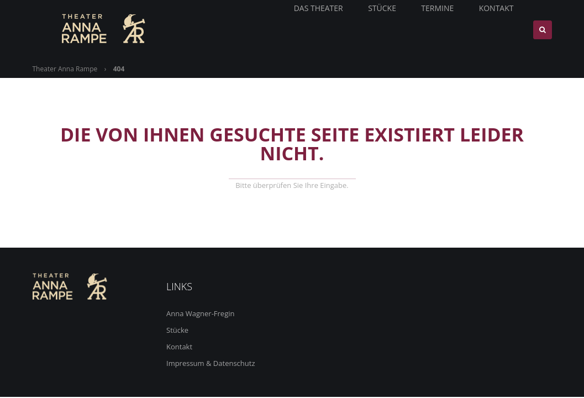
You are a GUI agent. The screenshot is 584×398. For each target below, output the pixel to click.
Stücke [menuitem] (393, 29)
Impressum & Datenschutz (210, 363)
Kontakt (179, 347)
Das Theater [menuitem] (331, 29)
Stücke (177, 330)
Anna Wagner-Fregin (200, 313)
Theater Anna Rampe (65, 69)
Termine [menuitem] (446, 29)
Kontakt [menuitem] (503, 29)
